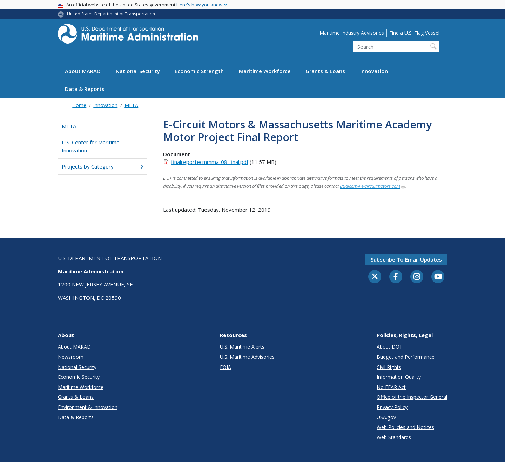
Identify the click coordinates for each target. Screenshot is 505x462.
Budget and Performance (406, 357)
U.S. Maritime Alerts (242, 346)
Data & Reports (85, 88)
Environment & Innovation (87, 407)
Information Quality (399, 377)
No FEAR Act (391, 387)
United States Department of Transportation (111, 14)
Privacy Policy (392, 407)
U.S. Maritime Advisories (247, 357)
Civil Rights (389, 367)
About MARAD (83, 70)
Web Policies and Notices (405, 427)
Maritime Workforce (265, 70)
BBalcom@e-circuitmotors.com (372, 186)
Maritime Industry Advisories (351, 32)
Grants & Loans (325, 70)
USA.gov (386, 417)
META (131, 105)
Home (79, 105)
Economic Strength (199, 70)
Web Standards (394, 437)
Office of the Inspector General (412, 397)
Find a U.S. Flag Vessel (414, 32)
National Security (138, 70)
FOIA (225, 367)
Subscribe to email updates (406, 259)
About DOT (390, 346)
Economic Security (79, 377)
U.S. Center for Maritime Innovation (91, 146)
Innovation (374, 70)
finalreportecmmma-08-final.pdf (209, 161)
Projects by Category (102, 166)
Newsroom (70, 357)
